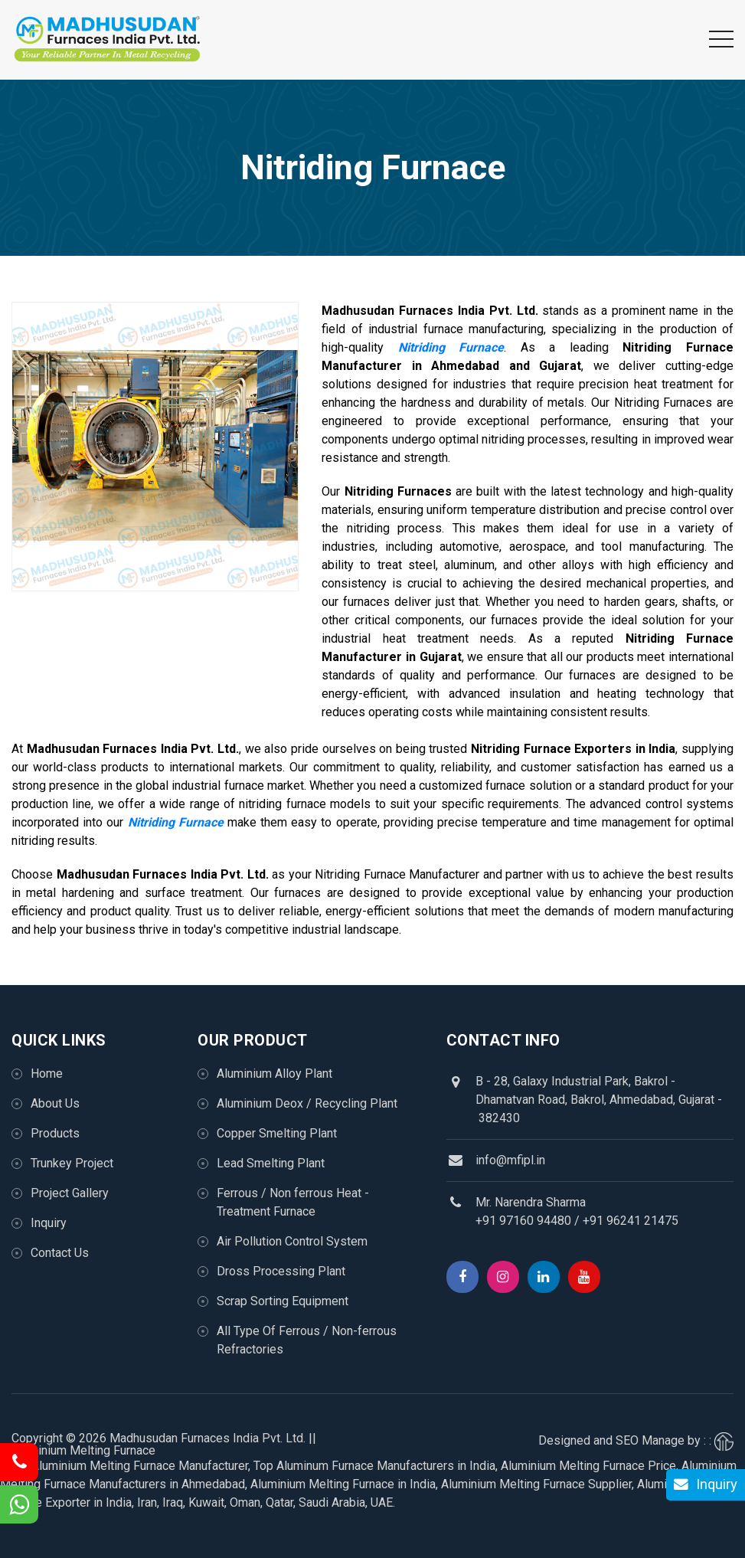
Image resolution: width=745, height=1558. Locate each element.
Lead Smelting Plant (271, 1163)
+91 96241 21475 (630, 1220)
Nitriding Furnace (451, 347)
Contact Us (60, 1252)
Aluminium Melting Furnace (83, 1450)
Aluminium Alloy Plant (274, 1073)
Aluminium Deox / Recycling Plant (307, 1103)
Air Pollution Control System (292, 1241)
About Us (55, 1103)
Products (55, 1133)
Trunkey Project (72, 1163)
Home (47, 1073)
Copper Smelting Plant (277, 1133)
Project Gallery (70, 1193)
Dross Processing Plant (281, 1271)
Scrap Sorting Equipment (282, 1301)
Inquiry (49, 1223)
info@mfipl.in (510, 1160)
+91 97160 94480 (523, 1220)
